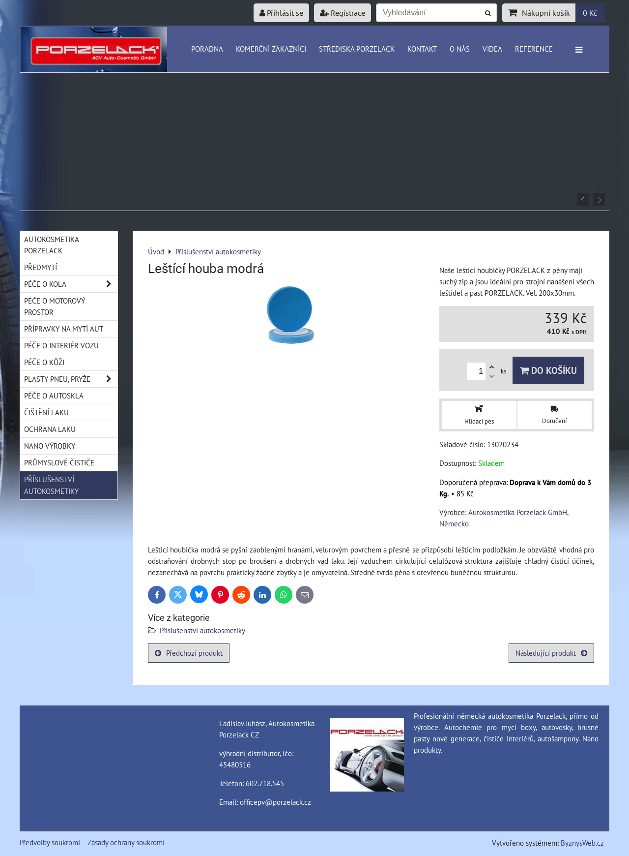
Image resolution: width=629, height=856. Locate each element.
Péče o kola (70, 284)
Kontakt (422, 49)
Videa (492, 49)
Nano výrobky (49, 446)
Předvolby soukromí (50, 842)
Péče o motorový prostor (54, 306)
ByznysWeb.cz (582, 843)
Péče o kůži (44, 362)
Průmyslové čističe (59, 462)
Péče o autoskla (54, 395)
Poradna (207, 49)
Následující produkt (551, 653)
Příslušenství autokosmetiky (202, 630)
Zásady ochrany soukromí (126, 842)
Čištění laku (46, 412)
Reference (534, 49)
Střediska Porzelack (357, 49)
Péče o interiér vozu (61, 345)
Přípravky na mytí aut (63, 329)
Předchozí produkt (189, 653)
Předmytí (40, 267)
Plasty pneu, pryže (70, 379)
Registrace (342, 13)
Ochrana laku (50, 429)
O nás (460, 49)
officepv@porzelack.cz (275, 802)
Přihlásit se (281, 13)
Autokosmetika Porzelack (51, 244)
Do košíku (548, 370)
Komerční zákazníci (271, 49)
